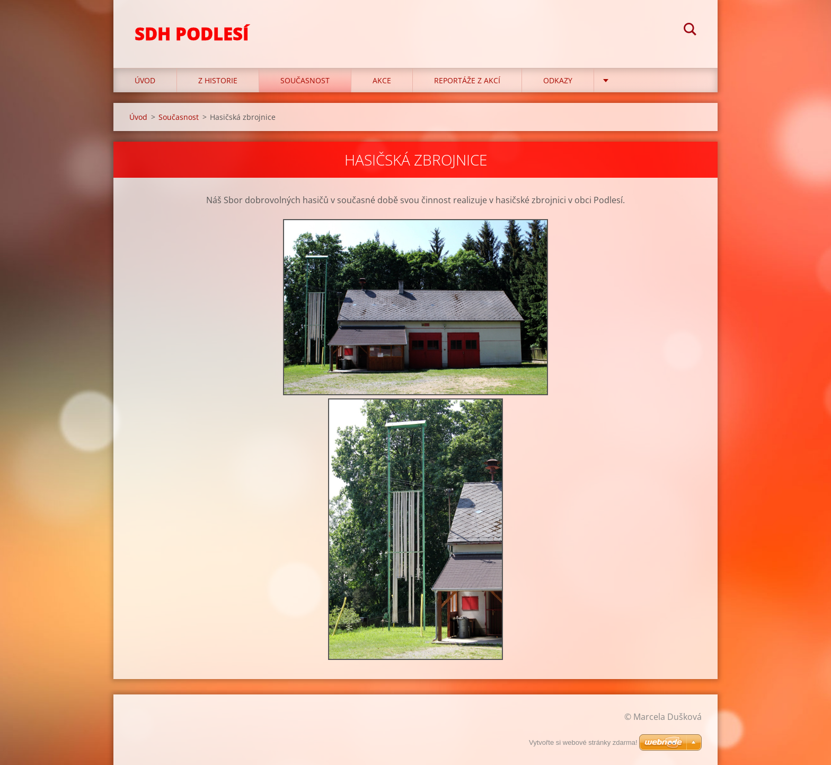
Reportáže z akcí (467, 80)
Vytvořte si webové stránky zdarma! (583, 742)
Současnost (305, 80)
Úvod (145, 80)
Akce (382, 80)
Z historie (217, 80)
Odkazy (557, 80)
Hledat (690, 30)
